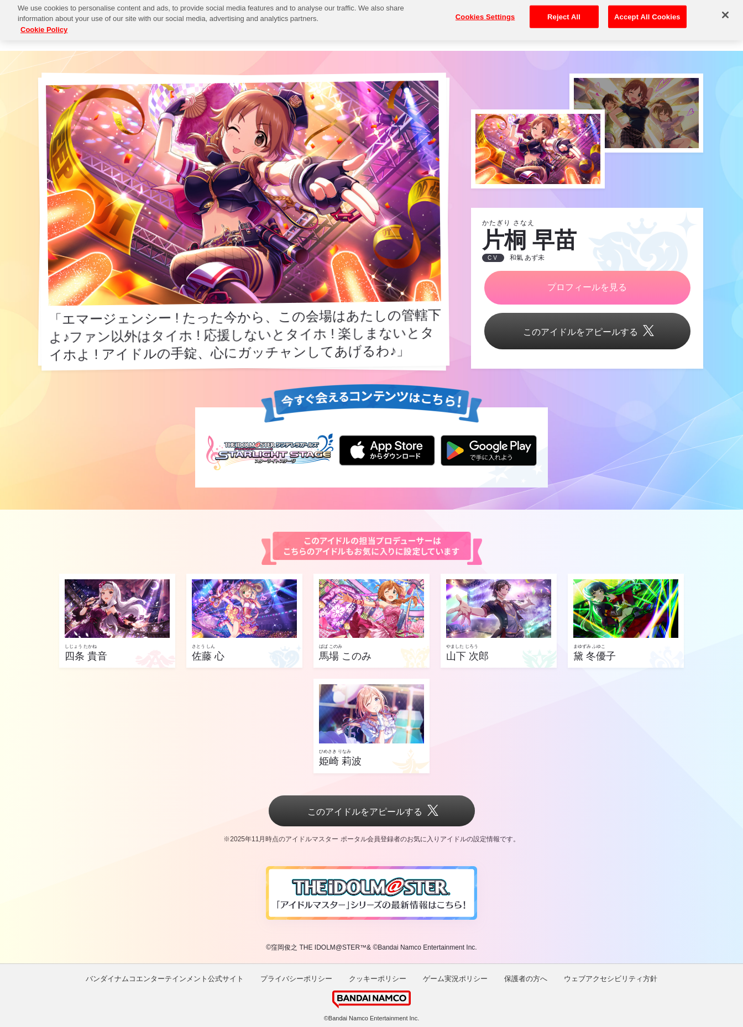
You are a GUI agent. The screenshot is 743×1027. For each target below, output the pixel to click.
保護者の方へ (525, 978)
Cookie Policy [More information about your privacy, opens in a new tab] (43, 22)
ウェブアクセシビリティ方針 (610, 978)
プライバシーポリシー (296, 978)
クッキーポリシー (377, 978)
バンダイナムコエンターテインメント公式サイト (165, 978)
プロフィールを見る (587, 287)
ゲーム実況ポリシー (455, 978)
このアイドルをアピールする (587, 332)
